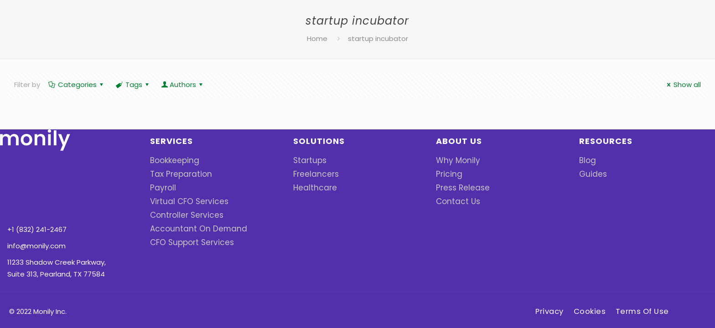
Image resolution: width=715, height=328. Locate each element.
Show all (682, 84)
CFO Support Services (186, 242)
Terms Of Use (646, 276)
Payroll (161, 187)
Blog (586, 160)
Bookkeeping (171, 160)
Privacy (548, 276)
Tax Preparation (177, 174)
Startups (308, 160)
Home (317, 38)
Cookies (591, 276)
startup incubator (378, 38)
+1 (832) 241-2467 (37, 177)
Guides (591, 174)
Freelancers (312, 174)
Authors (183, 84)
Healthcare (312, 187)
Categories (76, 84)
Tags (133, 84)
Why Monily (454, 160)
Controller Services (182, 215)
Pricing (447, 174)
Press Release (459, 187)
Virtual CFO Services (184, 201)
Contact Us (455, 201)
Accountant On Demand (191, 228)
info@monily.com (36, 193)
